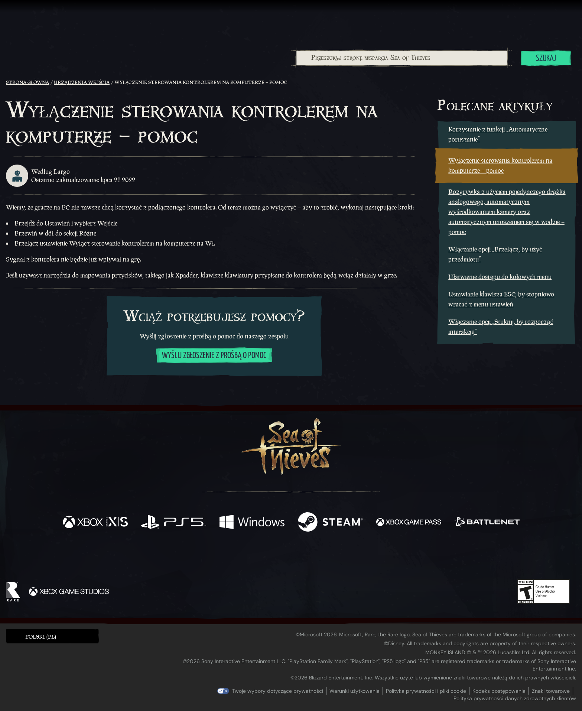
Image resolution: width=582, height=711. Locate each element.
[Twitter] (236, 557)
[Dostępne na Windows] (252, 522)
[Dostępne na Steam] (330, 522)
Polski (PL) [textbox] (40, 636)
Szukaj (546, 58)
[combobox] (401, 58)
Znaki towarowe (551, 691)
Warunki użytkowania (354, 691)
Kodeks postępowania (499, 691)
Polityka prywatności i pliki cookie (426, 691)
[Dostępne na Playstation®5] (173, 522)
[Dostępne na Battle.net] (487, 522)
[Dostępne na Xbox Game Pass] (408, 522)
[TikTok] (341, 558)
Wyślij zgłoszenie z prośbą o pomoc (214, 355)
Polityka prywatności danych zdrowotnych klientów (514, 698)
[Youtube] (289, 558)
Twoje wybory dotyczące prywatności (277, 691)
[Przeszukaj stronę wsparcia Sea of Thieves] (402, 58)
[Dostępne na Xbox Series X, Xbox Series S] (95, 522)
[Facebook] (216, 557)
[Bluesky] (362, 559)
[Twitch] (257, 558)
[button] (52, 636)
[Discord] (321, 559)
